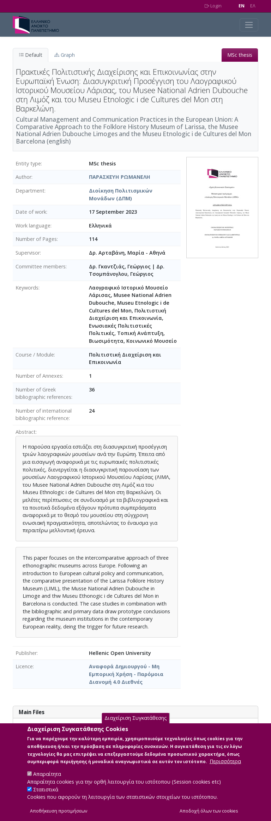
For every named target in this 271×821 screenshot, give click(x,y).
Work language (33, 225)
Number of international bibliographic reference (44, 414)
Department (30, 190)
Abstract (26, 431)
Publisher (26, 653)
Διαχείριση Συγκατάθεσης (135, 725)
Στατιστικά (45, 796)
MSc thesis (239, 54)
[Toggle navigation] (249, 24)
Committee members (41, 266)
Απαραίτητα (47, 781)
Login (213, 6)
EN (242, 6)
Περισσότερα (225, 769)
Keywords (27, 287)
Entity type (28, 163)
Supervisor (28, 252)
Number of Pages (36, 239)
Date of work (31, 211)
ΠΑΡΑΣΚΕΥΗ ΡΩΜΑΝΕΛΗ (119, 177)
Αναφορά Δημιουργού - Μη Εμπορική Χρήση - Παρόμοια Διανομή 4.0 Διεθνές (126, 674)
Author (23, 177)
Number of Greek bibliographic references (43, 393)
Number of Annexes (39, 375)
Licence (24, 666)
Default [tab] (30, 54)
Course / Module (35, 354)
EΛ (252, 6)
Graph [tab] (64, 54)
